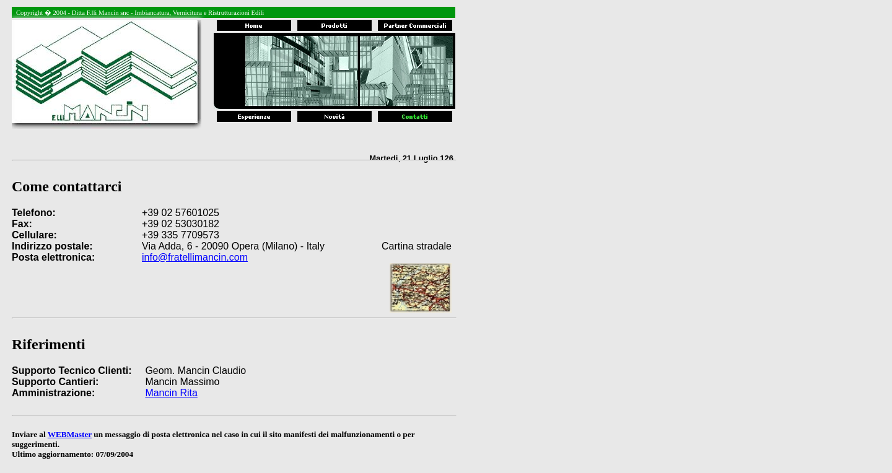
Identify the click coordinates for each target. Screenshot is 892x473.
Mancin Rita (171, 393)
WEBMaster (70, 434)
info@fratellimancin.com (195, 257)
